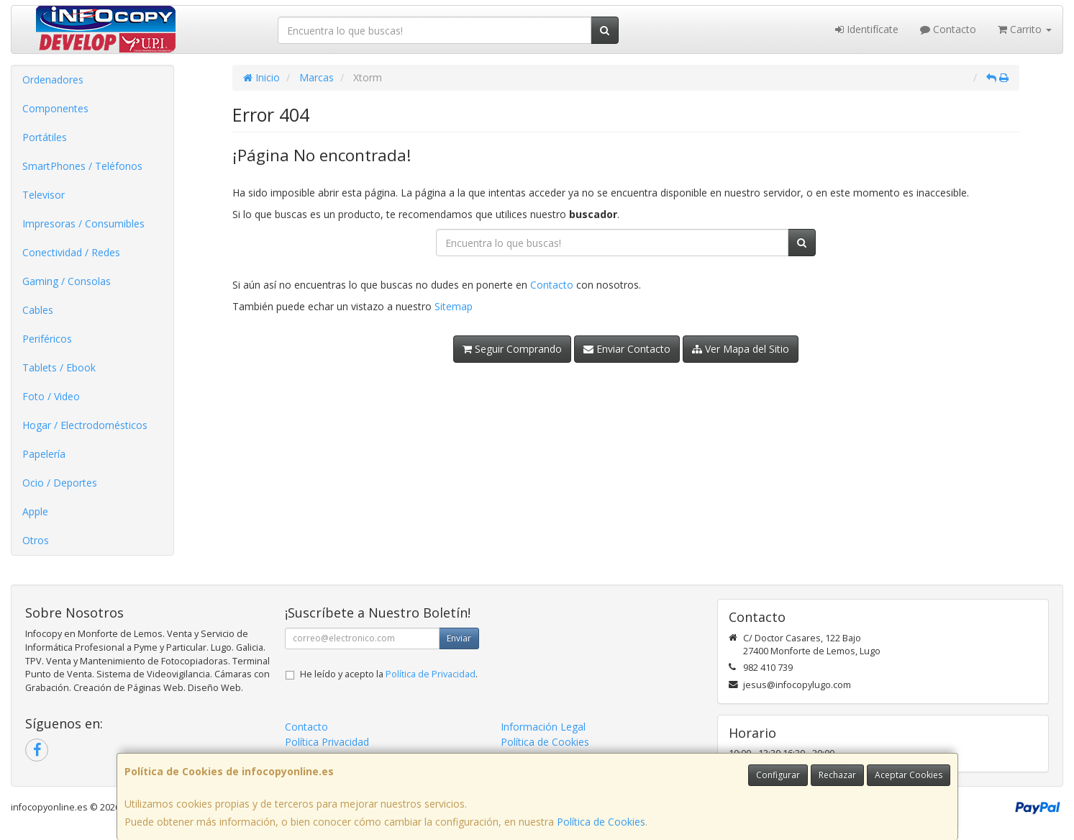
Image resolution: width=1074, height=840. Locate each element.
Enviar (459, 638)
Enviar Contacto (626, 349)
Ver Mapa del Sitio (740, 349)
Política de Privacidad (430, 674)
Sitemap (453, 306)
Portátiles (44, 137)
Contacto (948, 29)
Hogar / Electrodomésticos (84, 425)
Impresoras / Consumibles (83, 223)
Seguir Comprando (512, 349)
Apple (35, 511)
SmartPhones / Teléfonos (82, 166)
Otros (35, 540)
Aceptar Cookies (908, 775)
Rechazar (837, 775)
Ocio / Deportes (59, 482)
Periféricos (47, 339)
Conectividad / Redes (71, 252)
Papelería (43, 454)
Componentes (55, 108)
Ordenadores (52, 79)
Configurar (778, 775)
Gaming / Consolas (66, 281)
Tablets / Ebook (59, 367)
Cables (37, 310)
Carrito (1025, 29)
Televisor (43, 195)
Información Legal (543, 726)
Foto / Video (51, 396)
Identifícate (866, 29)
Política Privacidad (327, 742)
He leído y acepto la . (389, 674)
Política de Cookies (601, 821)
